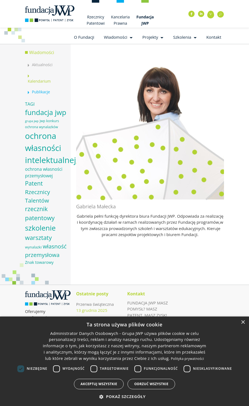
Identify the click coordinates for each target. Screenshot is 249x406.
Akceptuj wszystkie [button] (99, 384)
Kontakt (213, 37)
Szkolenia (182, 37)
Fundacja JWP (145, 20)
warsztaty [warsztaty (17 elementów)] (38, 238)
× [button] (243, 322)
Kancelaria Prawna (120, 20)
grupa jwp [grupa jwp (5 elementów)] (31, 121)
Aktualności (42, 64)
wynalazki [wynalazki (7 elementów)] (33, 247)
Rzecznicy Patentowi (95, 20)
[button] (124, 396)
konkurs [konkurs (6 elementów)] (52, 121)
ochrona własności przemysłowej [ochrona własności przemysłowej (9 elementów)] (43, 172)
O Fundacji (84, 37)
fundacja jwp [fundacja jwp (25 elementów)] (45, 112)
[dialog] (124, 361)
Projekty (150, 37)
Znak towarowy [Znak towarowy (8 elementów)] (39, 262)
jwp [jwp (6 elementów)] (42, 121)
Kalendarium (39, 81)
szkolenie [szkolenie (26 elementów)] (40, 228)
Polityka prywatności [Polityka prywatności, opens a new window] (187, 358)
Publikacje (41, 91)
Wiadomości (115, 37)
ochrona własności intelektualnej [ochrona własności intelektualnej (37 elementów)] (50, 148)
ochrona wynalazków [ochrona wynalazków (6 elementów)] (41, 127)
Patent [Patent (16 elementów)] (34, 183)
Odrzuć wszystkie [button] (151, 384)
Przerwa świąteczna (95, 304)
